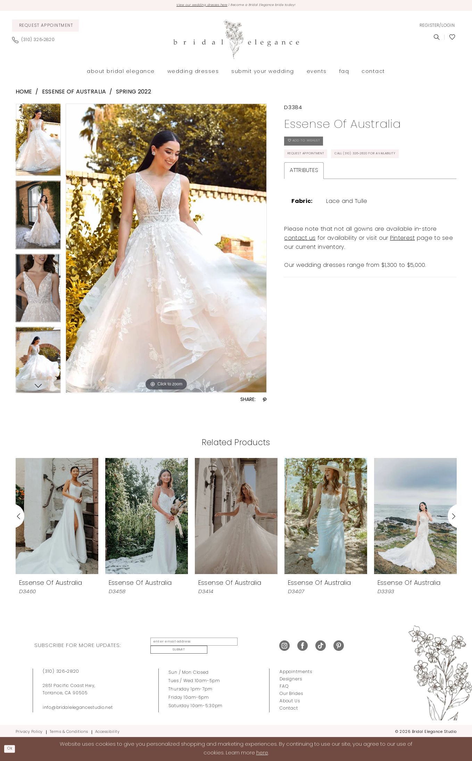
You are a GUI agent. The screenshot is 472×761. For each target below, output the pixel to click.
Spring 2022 (133, 94)
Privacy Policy (29, 729)
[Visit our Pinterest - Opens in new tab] (338, 645)
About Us (290, 699)
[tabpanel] (38, 144)
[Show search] (436, 39)
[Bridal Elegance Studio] (236, 41)
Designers (291, 677)
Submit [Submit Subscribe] (248, 645)
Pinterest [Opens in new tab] (402, 267)
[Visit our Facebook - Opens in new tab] (302, 645)
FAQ (284, 684)
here (262, 752)
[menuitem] (45, 27)
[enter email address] (188, 645)
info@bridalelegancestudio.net (78, 705)
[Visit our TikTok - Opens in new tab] (320, 645)
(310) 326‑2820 (61, 669)
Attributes (304, 199)
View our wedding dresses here (188, 6)
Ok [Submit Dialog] (12, 748)
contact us (299, 267)
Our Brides (291, 691)
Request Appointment (316, 163)
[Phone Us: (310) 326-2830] (36, 42)
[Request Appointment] (45, 27)
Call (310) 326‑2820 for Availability (335, 181)
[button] (437, 27)
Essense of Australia (74, 94)
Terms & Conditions (69, 729)
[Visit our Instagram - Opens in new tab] (284, 645)
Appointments (296, 670)
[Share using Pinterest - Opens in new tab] (265, 402)
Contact (289, 706)
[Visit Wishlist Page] (452, 39)
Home (24, 94)
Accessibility (107, 729)
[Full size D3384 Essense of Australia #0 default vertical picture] (166, 250)
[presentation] (57, 518)
